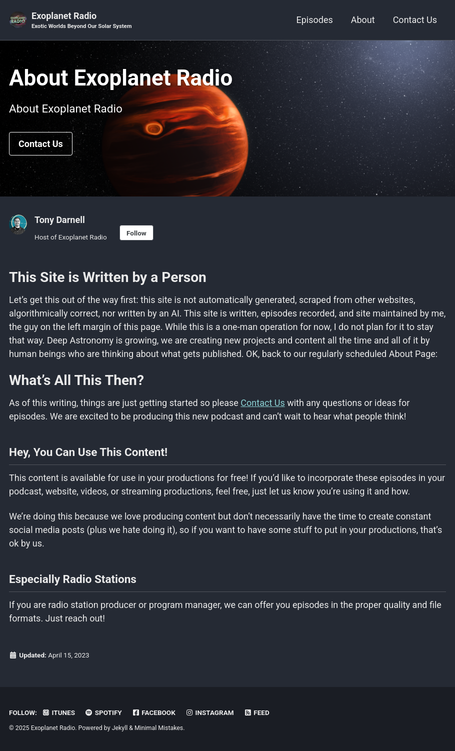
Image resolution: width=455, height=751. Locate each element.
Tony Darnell (59, 219)
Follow (136, 233)
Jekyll (120, 728)
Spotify (103, 712)
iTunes (58, 712)
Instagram (209, 712)
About (363, 19)
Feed (257, 712)
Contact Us (415, 19)
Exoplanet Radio (82, 20)
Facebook (154, 712)
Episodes (314, 19)
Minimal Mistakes (158, 728)
